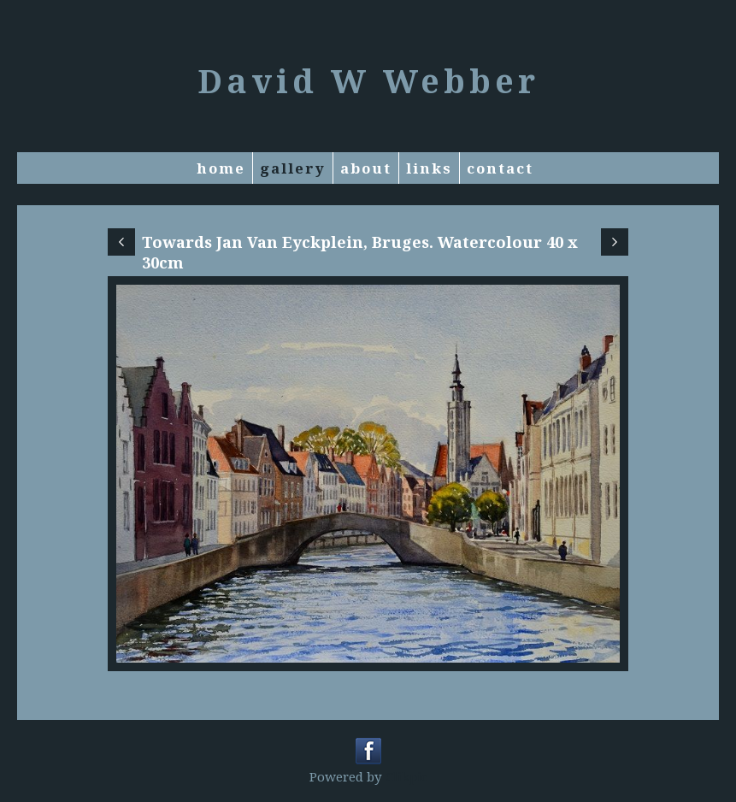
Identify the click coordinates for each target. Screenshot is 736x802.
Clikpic (406, 776)
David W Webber (368, 80)
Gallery (293, 168)
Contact (500, 168)
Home (221, 168)
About (366, 168)
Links (429, 168)
